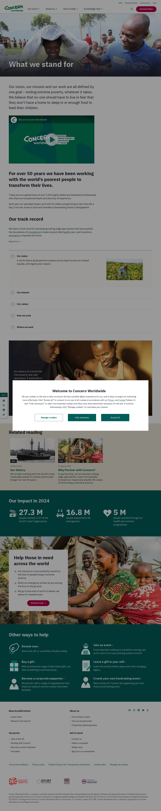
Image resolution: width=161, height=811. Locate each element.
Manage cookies (49, 417)
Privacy (111, 400)
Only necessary (82, 417)
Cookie (122, 400)
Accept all (115, 417)
